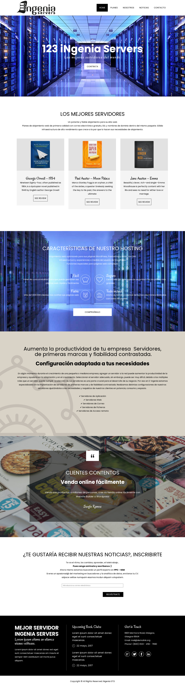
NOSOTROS (128, 7)
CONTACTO (160, 7)
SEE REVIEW (40, 198)
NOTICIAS (144, 7)
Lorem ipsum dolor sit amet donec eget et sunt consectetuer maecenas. (92, 636)
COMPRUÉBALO (92, 312)
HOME (102, 7)
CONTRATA (92, 66)
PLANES (114, 7)
